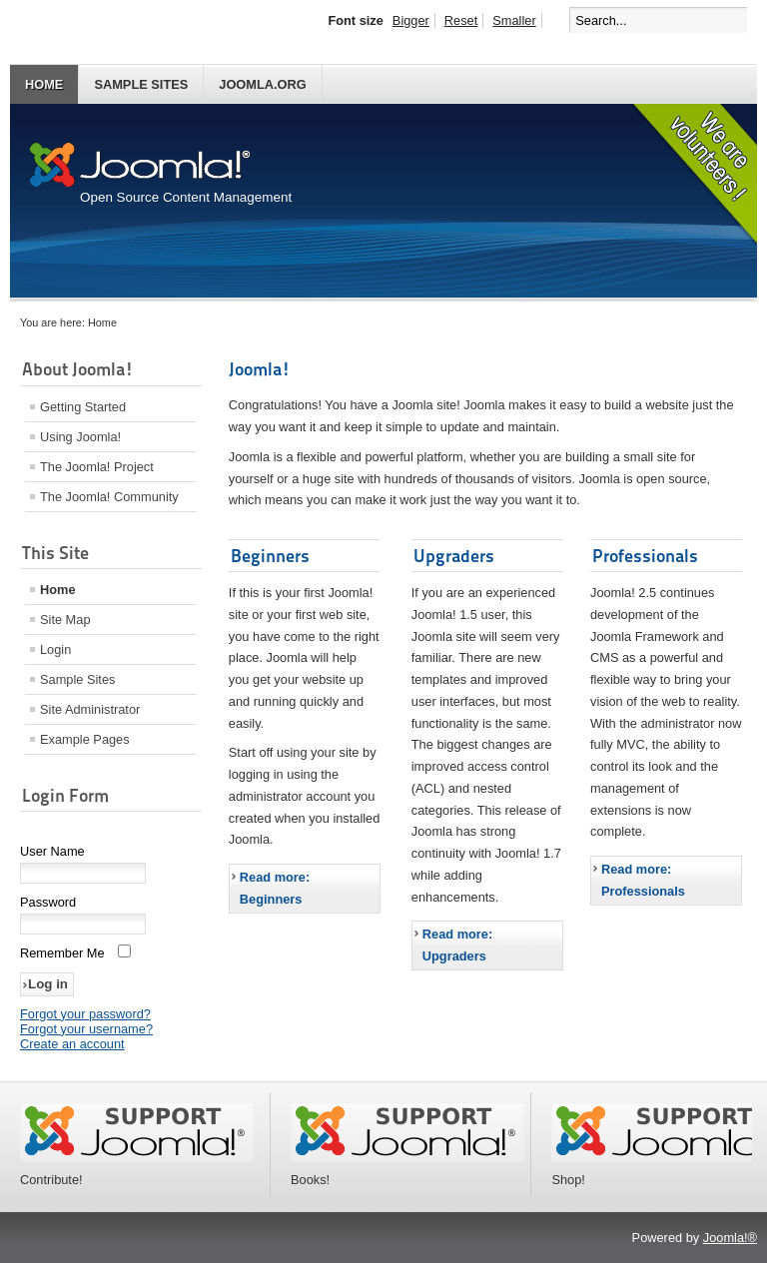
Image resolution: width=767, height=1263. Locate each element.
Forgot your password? (85, 1013)
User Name (52, 851)
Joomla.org (262, 84)
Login (55, 649)
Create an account (72, 1043)
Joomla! (260, 368)
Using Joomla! (80, 436)
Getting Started (83, 406)
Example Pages (85, 739)
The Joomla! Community (109, 496)
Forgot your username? (86, 1028)
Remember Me (62, 953)
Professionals (645, 555)
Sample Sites (141, 84)
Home (44, 84)
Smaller (513, 20)
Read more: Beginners (275, 888)
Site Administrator (90, 709)
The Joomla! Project (97, 466)
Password (48, 902)
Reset (460, 20)
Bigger (410, 20)
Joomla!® (730, 1237)
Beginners (270, 555)
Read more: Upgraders (457, 945)
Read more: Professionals (643, 880)
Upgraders (453, 555)
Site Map (65, 619)
